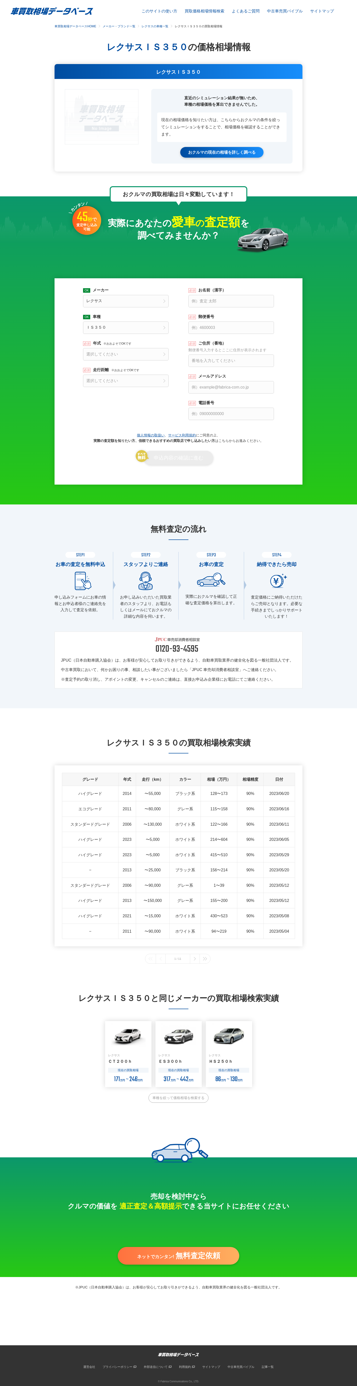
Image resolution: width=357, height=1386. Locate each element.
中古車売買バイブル (285, 11)
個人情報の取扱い (151, 435)
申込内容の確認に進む (178, 458)
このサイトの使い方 (159, 11)
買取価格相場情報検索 (204, 11)
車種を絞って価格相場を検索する (178, 1098)
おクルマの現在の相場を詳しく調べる (222, 152)
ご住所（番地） (231, 346)
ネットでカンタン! (178, 1257)
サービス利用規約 (182, 435)
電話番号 (206, 403)
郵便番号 (206, 317)
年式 (112, 343)
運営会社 (89, 1367)
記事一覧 (268, 1367)
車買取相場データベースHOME (75, 26)
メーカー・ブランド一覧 (119, 26)
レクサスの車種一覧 (155, 26)
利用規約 (185, 1367)
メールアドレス (212, 376)
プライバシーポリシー (117, 1367)
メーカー (101, 290)
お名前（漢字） (212, 290)
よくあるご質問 (246, 11)
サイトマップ (322, 11)
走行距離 (116, 370)
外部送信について (156, 1367)
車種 (97, 317)
